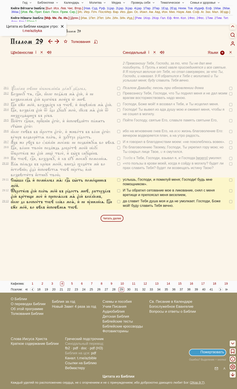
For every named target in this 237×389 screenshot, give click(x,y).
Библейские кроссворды (123, 326)
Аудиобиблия (114, 311)
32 (144, 289)
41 (211, 289)
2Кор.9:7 (197, 382)
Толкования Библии (27, 314)
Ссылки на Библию (81, 363)
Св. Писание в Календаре (170, 302)
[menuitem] (233, 44)
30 (129, 289)
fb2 (67, 348)
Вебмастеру (75, 368)
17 (203, 283)
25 (91, 289)
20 (54, 289)
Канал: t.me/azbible (81, 358)
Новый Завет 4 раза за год (74, 306)
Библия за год (63, 302)
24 (84, 289)
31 (136, 289)
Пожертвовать (212, 352)
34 (159, 289)
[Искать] (233, 34)
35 (166, 289)
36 (174, 289)
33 (151, 289)
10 (122, 283)
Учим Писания (114, 306)
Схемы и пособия (117, 302)
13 (157, 283)
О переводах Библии (28, 304)
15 (180, 283)
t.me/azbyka (32, 31)
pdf (93, 353)
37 (181, 289)
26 (99, 289)
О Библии (19, 299)
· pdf (74, 348)
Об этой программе (27, 309)
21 (61, 289)
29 (121, 289)
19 (226, 283)
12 (145, 283)
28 (113, 289)
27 (106, 289)
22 (69, 289)
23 (76, 289)
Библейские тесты (118, 321)
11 (134, 283)
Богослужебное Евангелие (171, 306)
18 (214, 283)
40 (204, 289)
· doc (83, 348)
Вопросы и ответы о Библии (172, 311)
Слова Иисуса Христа (29, 339)
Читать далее (112, 218)
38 (188, 289)
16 (191, 283)
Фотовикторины (115, 331)
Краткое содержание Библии (35, 344)
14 (168, 283)
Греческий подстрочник (84, 339)
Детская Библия (116, 316)
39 (196, 289)
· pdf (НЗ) (95, 348)
